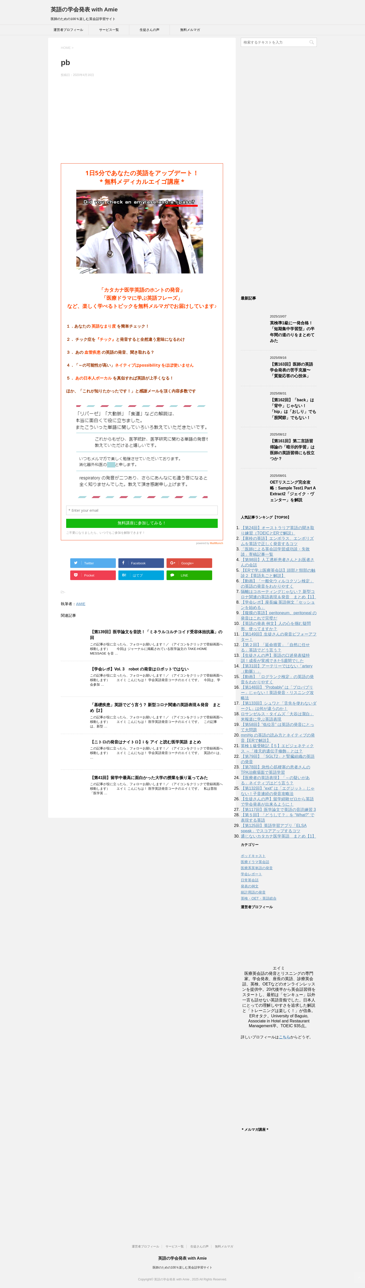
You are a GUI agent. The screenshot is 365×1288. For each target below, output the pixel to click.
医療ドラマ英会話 (255, 862)
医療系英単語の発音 (257, 868)
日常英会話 (250, 880)
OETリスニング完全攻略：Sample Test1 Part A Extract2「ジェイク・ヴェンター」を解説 (293, 491)
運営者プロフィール (68, 30)
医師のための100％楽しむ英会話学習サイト (182, 1267)
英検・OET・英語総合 (259, 898)
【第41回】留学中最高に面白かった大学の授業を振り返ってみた (149, 778)
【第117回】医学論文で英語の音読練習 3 (278, 809)
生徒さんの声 (149, 30)
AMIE (80, 604)
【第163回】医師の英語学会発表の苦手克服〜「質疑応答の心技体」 (291, 370)
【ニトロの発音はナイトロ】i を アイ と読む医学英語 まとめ (145, 742)
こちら (284, 1037)
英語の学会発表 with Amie (84, 9)
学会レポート (251, 874)
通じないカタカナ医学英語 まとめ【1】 (278, 836)
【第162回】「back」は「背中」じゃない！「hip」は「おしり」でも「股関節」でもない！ (293, 409)
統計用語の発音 (253, 892)
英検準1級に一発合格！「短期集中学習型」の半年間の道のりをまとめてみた (292, 332)
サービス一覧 (109, 30)
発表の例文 (250, 886)
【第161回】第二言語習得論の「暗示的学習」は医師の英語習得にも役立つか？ (292, 450)
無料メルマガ (190, 30)
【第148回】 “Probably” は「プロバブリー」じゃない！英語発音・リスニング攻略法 (277, 692)
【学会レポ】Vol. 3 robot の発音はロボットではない (139, 669)
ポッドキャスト (253, 856)
